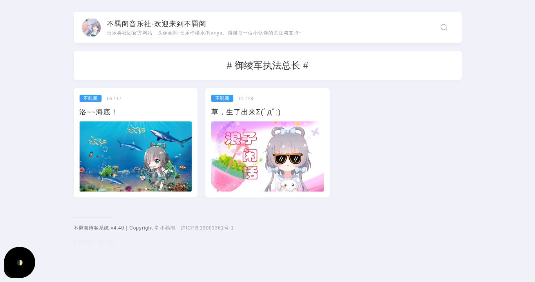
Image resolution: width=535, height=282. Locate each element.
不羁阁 (168, 228)
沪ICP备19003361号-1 (207, 228)
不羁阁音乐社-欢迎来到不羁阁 (157, 24)
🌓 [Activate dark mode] (19, 263)
